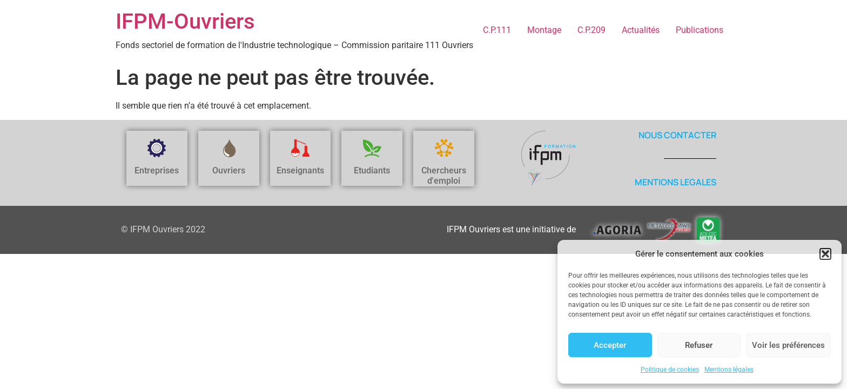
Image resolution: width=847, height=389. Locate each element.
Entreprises (157, 170)
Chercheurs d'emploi (443, 175)
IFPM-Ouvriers (185, 21)
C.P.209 (591, 30)
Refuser (698, 345)
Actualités (641, 30)
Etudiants (372, 170)
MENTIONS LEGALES (675, 182)
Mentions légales (729, 369)
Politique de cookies (670, 369)
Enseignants (300, 170)
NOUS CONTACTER (677, 135)
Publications (699, 30)
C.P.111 (497, 30)
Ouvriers (228, 170)
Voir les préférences (788, 345)
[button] (825, 254)
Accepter (610, 345)
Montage (544, 30)
